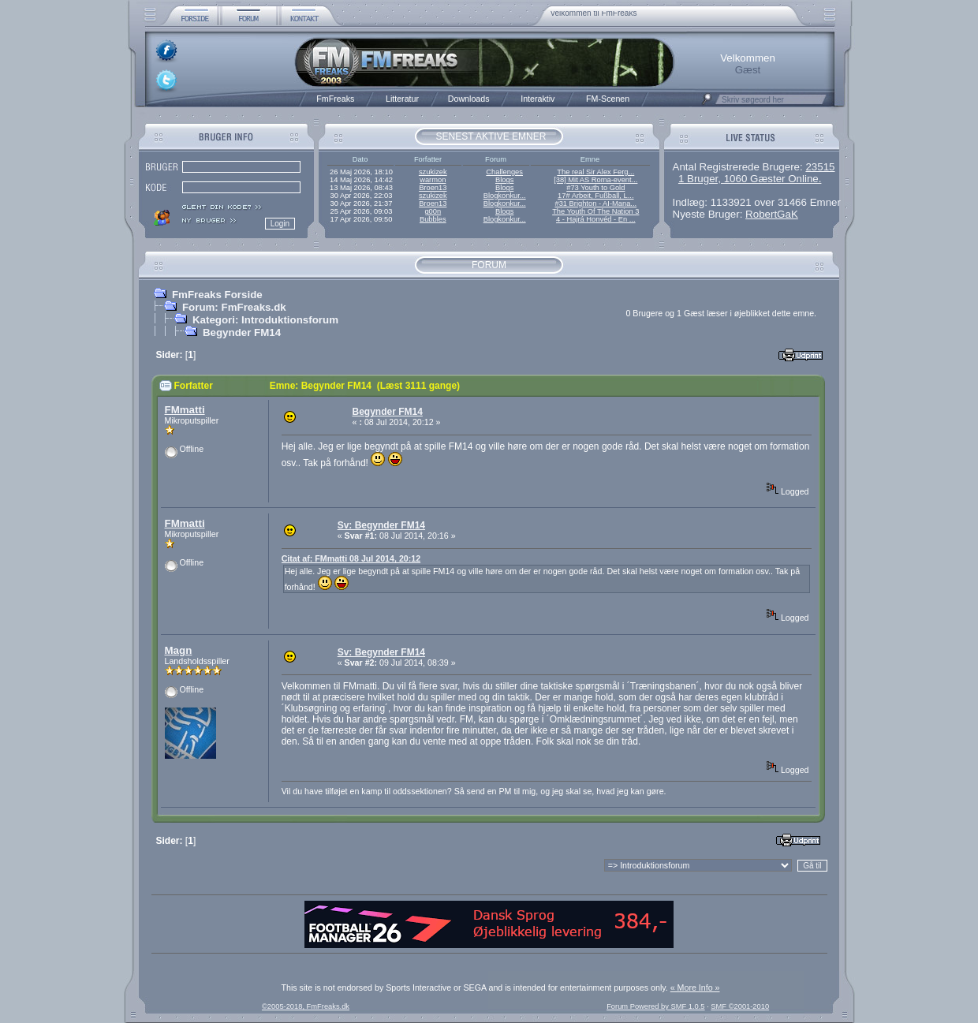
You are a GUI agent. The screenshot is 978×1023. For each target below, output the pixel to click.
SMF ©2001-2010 (740, 1006)
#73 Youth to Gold (595, 188)
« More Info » (695, 987)
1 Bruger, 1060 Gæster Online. (750, 179)
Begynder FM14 (242, 332)
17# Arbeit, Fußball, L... (595, 196)
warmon (433, 180)
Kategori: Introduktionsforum (265, 320)
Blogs (504, 180)
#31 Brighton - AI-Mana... (595, 203)
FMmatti (185, 410)
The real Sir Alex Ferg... (595, 172)
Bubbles (433, 219)
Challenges (504, 172)
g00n (432, 211)
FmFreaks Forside (217, 295)
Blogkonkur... (504, 196)
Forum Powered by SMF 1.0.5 (655, 1006)
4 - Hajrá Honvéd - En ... (596, 219)
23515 (819, 167)
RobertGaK (771, 214)
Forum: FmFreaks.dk (234, 307)
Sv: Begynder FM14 (381, 525)
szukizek (433, 172)
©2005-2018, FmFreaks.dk (305, 1006)
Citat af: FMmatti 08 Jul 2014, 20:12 (351, 558)
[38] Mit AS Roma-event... (595, 180)
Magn (178, 650)
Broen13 (432, 188)
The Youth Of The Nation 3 (595, 211)
